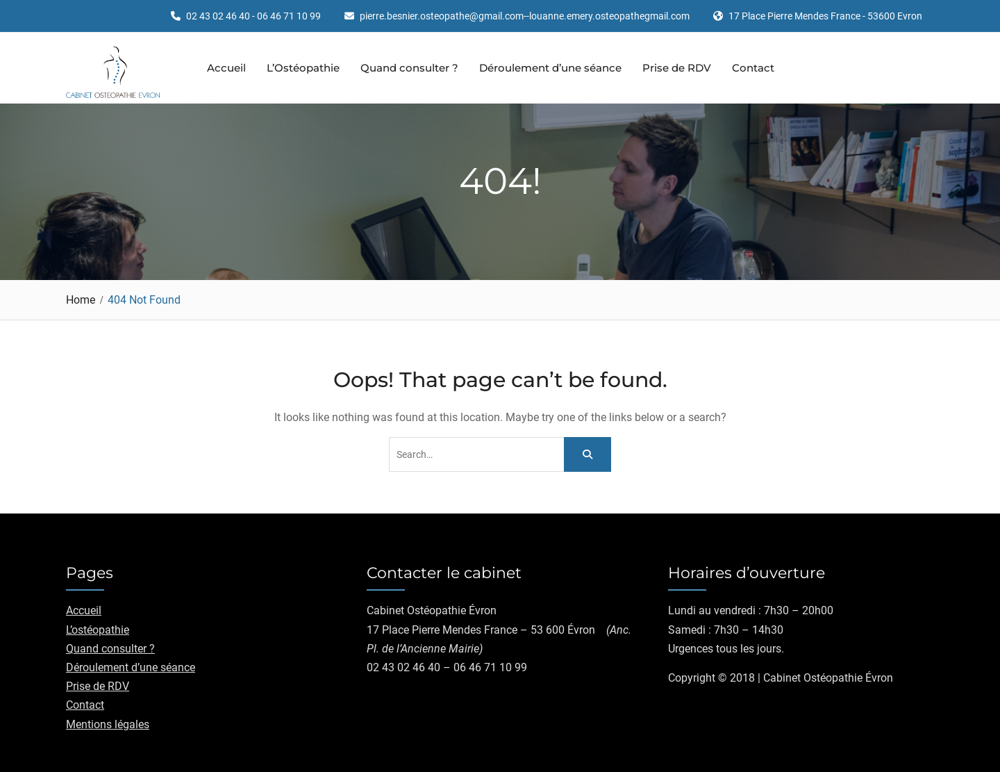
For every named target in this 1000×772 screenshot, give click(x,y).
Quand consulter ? (409, 67)
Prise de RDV (676, 67)
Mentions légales (107, 724)
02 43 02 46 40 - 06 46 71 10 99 (253, 16)
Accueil (226, 67)
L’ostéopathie (97, 630)
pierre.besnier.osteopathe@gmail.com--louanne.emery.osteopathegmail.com (525, 16)
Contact (753, 67)
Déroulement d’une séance (550, 67)
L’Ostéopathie (303, 67)
